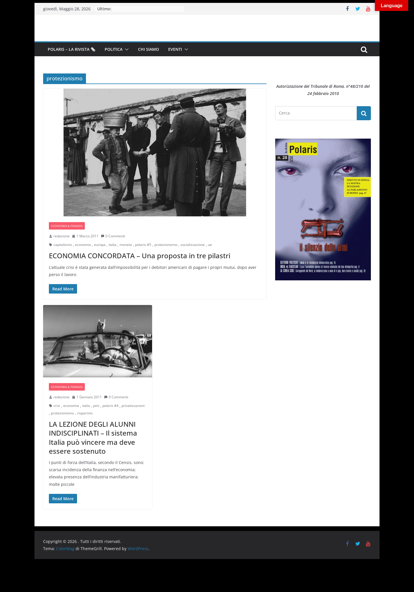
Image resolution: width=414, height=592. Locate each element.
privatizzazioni (133, 405)
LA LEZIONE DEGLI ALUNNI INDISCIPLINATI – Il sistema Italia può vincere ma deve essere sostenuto (93, 437)
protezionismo (165, 244)
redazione (61, 236)
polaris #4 (110, 405)
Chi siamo (148, 49)
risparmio (85, 413)
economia (83, 244)
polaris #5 (143, 244)
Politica (113, 49)
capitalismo (62, 244)
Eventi (175, 49)
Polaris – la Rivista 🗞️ (71, 49)
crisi (56, 405)
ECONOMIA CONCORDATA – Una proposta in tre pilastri (139, 255)
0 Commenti (113, 236)
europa (100, 244)
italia (112, 244)
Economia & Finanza (67, 226)
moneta (126, 244)
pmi (96, 405)
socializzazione (193, 244)
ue (210, 244)
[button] (125, 49)
